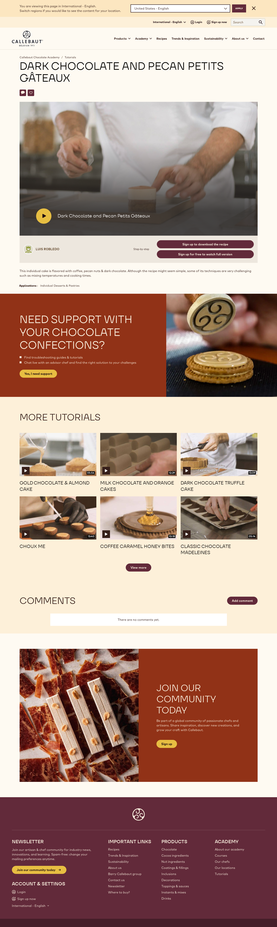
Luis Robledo (47, 249)
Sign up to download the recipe (205, 244)
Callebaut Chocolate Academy (40, 57)
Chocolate (169, 849)
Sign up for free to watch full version (205, 254)
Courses (221, 855)
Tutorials (70, 57)
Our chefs (222, 862)
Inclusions (168, 874)
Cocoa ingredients (175, 855)
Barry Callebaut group (124, 874)
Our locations (225, 868)
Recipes (161, 38)
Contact (259, 38)
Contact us (116, 880)
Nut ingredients (173, 862)
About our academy (229, 849)
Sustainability (118, 862)
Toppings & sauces (175, 886)
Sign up (166, 744)
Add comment (242, 601)
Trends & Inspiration (185, 38)
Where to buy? (119, 892)
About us (115, 868)
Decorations (170, 880)
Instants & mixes (173, 892)
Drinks (166, 898)
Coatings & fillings (175, 868)
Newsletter (116, 886)
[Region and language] (180, 8)
